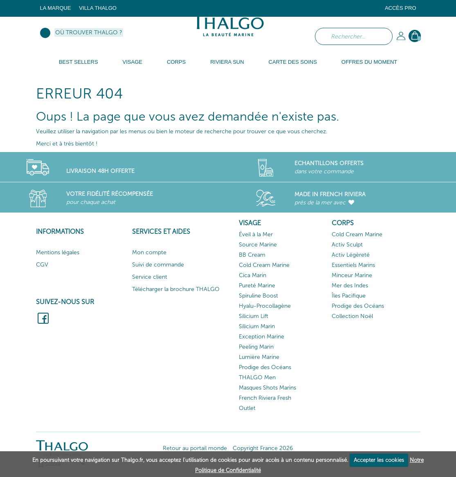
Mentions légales (57, 252)
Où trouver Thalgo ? (88, 32)
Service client (149, 276)
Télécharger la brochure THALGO (176, 289)
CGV (42, 264)
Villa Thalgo (98, 8)
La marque (55, 8)
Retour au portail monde (195, 448)
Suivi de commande (158, 264)
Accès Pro (400, 8)
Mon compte (149, 252)
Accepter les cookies (379, 460)
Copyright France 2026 (263, 448)
